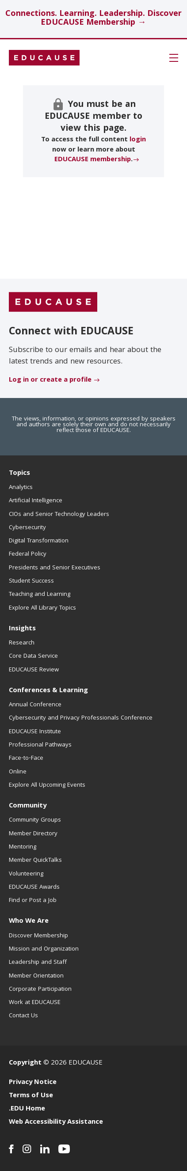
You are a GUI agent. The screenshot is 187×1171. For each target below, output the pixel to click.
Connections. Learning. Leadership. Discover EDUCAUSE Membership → (93, 19)
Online (18, 772)
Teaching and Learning (39, 594)
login (138, 140)
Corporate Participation (40, 989)
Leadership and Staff (38, 962)
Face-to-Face (26, 758)
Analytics (21, 488)
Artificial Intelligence (35, 501)
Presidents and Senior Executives (54, 568)
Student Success (31, 581)
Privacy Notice (33, 1082)
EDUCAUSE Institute (35, 732)
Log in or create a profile (50, 380)
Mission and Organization (44, 949)
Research (21, 643)
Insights (22, 629)
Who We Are (29, 921)
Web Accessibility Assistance (56, 1122)
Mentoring (22, 847)
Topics (19, 473)
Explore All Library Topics (42, 608)
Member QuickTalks (35, 860)
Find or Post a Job (33, 901)
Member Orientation (36, 976)
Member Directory (33, 834)
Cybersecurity (27, 528)
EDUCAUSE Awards (34, 887)
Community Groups (35, 820)
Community (27, 806)
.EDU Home (27, 1109)
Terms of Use (31, 1096)
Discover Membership (38, 936)
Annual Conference (35, 705)
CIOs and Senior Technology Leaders (59, 514)
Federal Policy (27, 554)
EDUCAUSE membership (92, 160)
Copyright (25, 1063)
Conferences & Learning (48, 691)
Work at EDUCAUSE (35, 1003)
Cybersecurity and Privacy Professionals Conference (81, 718)
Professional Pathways (40, 745)
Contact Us (23, 1016)
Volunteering (26, 874)
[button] (173, 58)
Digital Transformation (39, 541)
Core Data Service (33, 656)
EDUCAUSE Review (34, 670)
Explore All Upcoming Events (47, 785)
